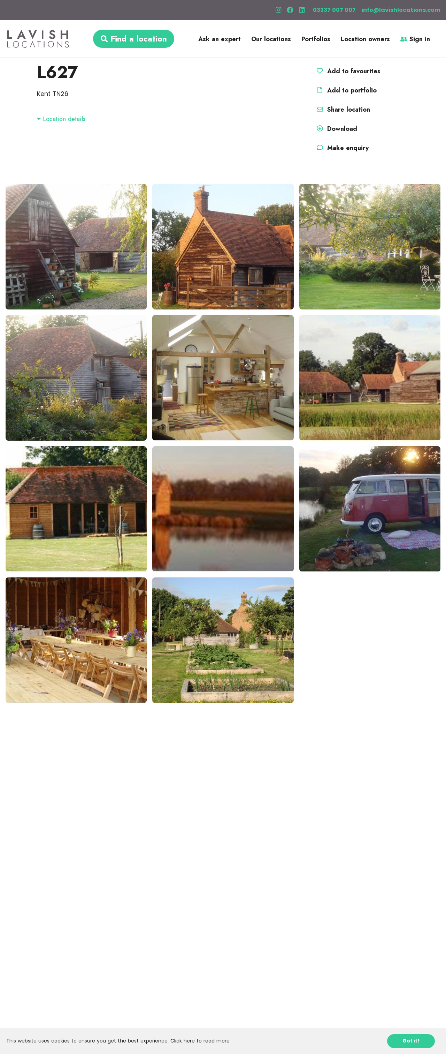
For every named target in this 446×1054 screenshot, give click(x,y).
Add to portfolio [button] (346, 90)
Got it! (411, 1040)
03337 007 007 (334, 10)
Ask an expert (219, 39)
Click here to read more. (200, 1040)
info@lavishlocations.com (400, 10)
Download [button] (336, 128)
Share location (342, 109)
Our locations (271, 39)
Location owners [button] (365, 39)
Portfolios (315, 39)
